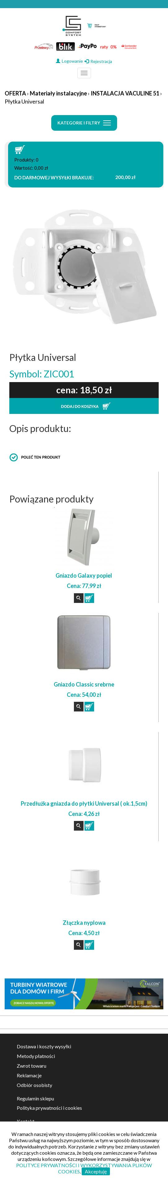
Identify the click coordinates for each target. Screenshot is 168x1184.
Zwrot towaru (31, 1066)
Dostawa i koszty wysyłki (44, 1046)
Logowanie (69, 61)
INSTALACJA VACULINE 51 (125, 93)
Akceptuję (96, 1171)
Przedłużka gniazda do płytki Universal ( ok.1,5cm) (84, 803)
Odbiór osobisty (34, 1085)
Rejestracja (98, 61)
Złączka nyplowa (84, 922)
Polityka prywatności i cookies (49, 1108)
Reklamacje (29, 1075)
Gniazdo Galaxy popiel (84, 575)
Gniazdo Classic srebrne (84, 684)
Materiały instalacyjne (58, 93)
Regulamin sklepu (35, 1098)
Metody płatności (36, 1056)
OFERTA (15, 93)
